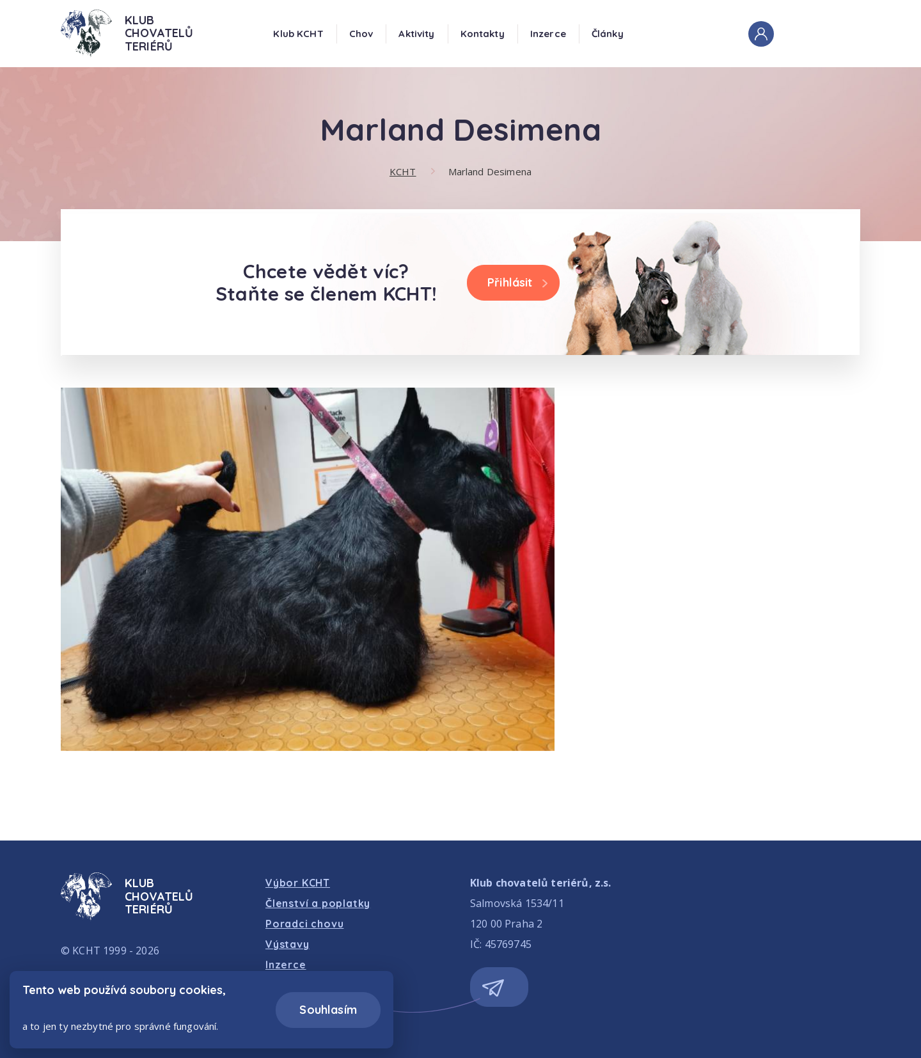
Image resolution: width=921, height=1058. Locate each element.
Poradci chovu (304, 923)
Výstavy (287, 944)
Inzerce (548, 34)
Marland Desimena (489, 171)
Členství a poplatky (317, 903)
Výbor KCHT (297, 882)
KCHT (403, 171)
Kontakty (482, 34)
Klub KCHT (298, 34)
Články (608, 34)
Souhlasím (328, 1009)
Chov (361, 34)
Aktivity (416, 34)
